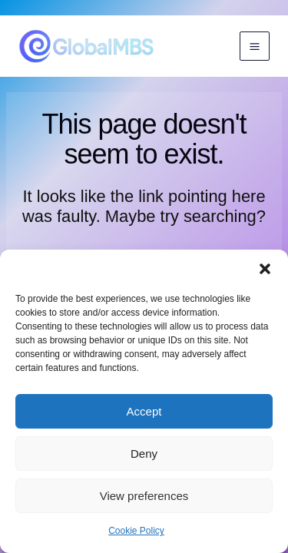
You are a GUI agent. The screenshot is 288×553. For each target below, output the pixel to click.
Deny (144, 453)
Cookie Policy (136, 530)
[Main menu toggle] (255, 46)
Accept (144, 411)
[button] (265, 268)
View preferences (144, 495)
